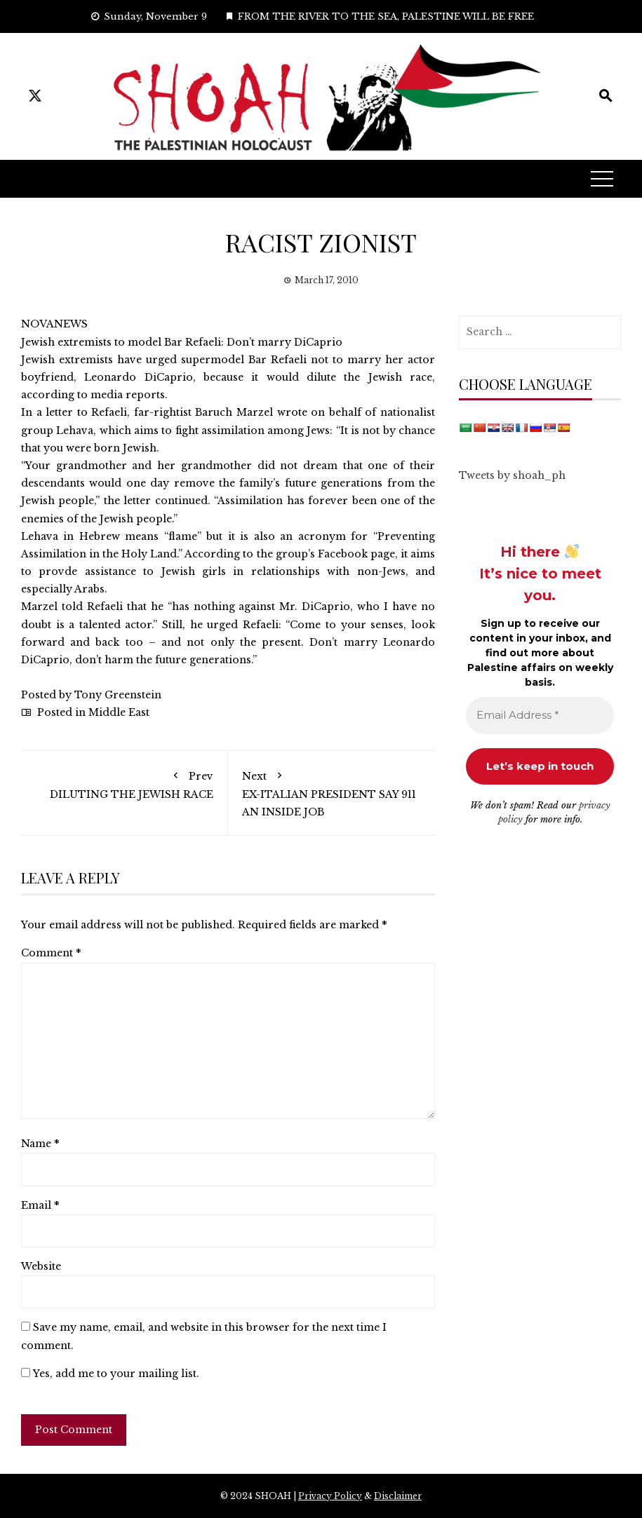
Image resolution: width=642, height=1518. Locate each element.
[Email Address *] (540, 715)
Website (41, 1266)
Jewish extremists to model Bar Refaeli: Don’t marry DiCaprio (181, 342)
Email (40, 1205)
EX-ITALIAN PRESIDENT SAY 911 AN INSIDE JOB (331, 791)
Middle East (118, 712)
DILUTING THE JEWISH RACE (124, 783)
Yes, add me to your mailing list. (110, 1373)
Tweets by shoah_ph (512, 475)
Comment (51, 953)
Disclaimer (398, 1496)
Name (40, 1143)
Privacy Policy (330, 1496)
